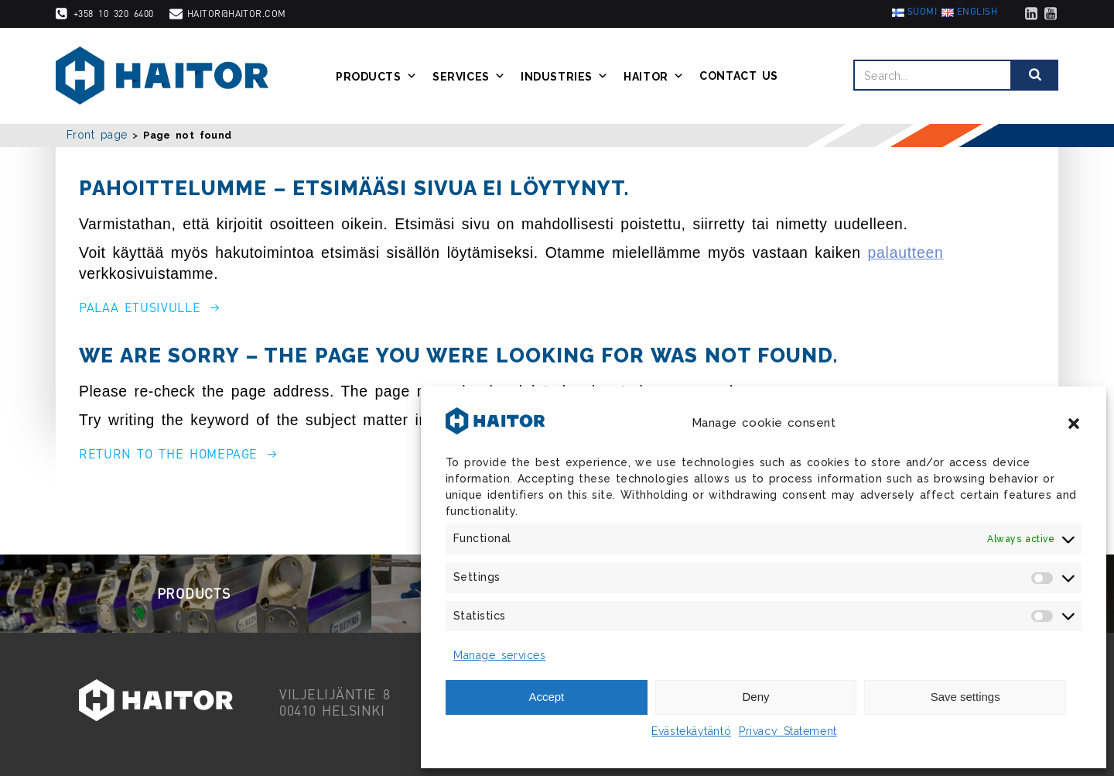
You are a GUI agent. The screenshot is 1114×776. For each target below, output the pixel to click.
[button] (1074, 423)
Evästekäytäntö (691, 731)
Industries (564, 76)
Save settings (965, 696)
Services (468, 76)
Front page (97, 135)
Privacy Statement (788, 731)
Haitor (654, 76)
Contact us (738, 76)
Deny (755, 696)
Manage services (499, 655)
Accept (546, 696)
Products (376, 76)
